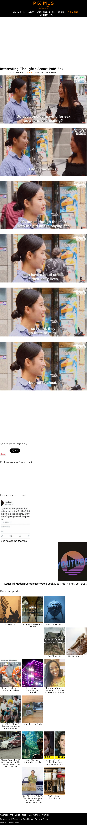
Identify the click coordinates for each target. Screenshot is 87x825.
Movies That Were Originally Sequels (32, 761)
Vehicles (46, 15)
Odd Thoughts (54, 656)
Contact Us (5, 819)
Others (73, 12)
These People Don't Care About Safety (10, 689)
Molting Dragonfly (76, 656)
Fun (61, 12)
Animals (18, 12)
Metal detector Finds (32, 724)
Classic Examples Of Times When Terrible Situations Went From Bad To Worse (10, 763)
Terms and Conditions (22, 819)
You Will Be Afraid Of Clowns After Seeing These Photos (10, 726)
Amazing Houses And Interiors (32, 625)
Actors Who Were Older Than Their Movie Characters (54, 762)
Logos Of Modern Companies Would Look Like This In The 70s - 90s (44, 583)
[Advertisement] (43, 42)
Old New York (10, 624)
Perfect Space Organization (54, 797)
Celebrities (46, 12)
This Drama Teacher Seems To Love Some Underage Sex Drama (54, 690)
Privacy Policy (41, 819)
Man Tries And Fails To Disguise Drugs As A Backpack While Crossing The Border (32, 799)
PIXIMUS (43, 3)
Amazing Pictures (54, 624)
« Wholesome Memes (14, 540)
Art (31, 12)
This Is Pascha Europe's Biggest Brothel (32, 690)
